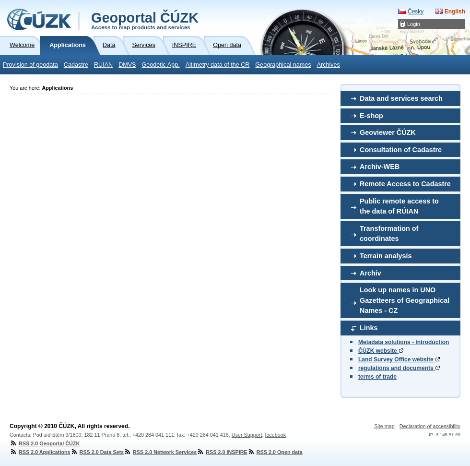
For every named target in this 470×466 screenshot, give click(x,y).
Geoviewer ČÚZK (388, 132)
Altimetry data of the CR (218, 64)
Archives (328, 64)
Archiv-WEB (380, 166)
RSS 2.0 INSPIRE (222, 452)
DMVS (127, 64)
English (455, 11)
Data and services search (401, 98)
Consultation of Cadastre (401, 150)
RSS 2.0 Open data (275, 452)
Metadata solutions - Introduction (403, 342)
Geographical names (283, 64)
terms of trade (377, 376)
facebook (275, 435)
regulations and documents (399, 368)
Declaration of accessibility (430, 426)
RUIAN (103, 64)
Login (413, 24)
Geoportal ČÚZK (145, 20)
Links (369, 328)
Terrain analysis (386, 256)
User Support (247, 435)
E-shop (371, 115)
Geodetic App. (161, 64)
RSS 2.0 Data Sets (97, 452)
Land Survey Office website (399, 359)
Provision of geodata (30, 64)
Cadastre (76, 64)
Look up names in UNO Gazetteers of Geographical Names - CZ (404, 300)
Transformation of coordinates (389, 234)
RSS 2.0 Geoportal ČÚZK (45, 443)
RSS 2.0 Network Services (160, 452)
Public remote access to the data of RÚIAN (399, 206)
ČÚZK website (380, 350)
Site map (384, 426)
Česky (415, 11)
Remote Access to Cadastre (405, 184)
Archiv (370, 273)
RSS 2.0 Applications (40, 452)
